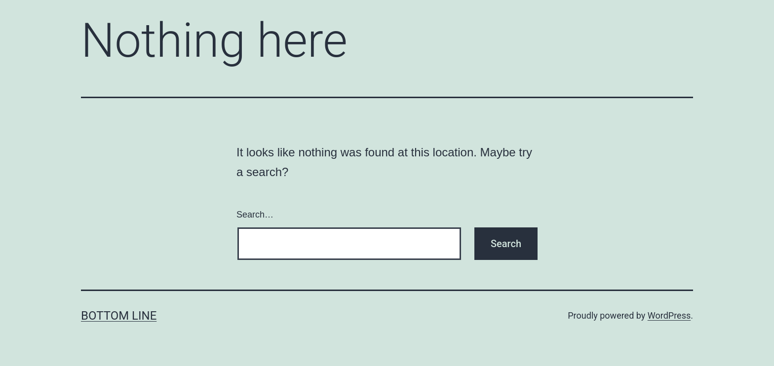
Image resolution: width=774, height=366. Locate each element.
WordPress (669, 315)
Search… (254, 215)
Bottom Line (118, 316)
